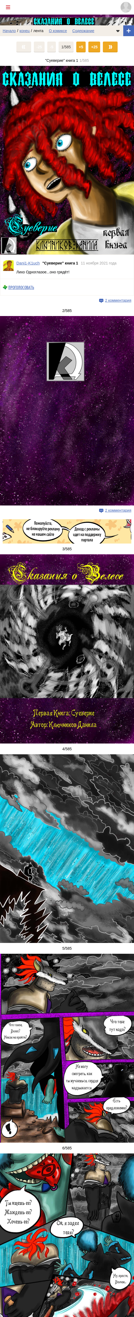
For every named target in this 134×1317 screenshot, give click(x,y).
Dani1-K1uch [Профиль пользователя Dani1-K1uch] (28, 262)
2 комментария (118, 300)
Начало (9, 31)
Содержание (83, 31)
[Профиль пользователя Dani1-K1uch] (8, 266)
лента (38, 31)
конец (25, 31)
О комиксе (58, 31)
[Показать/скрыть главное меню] (8, 7)
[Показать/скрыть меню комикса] (118, 30)
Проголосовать (21, 287)
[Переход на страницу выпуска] (67, 160)
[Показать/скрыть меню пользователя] (126, 7)
